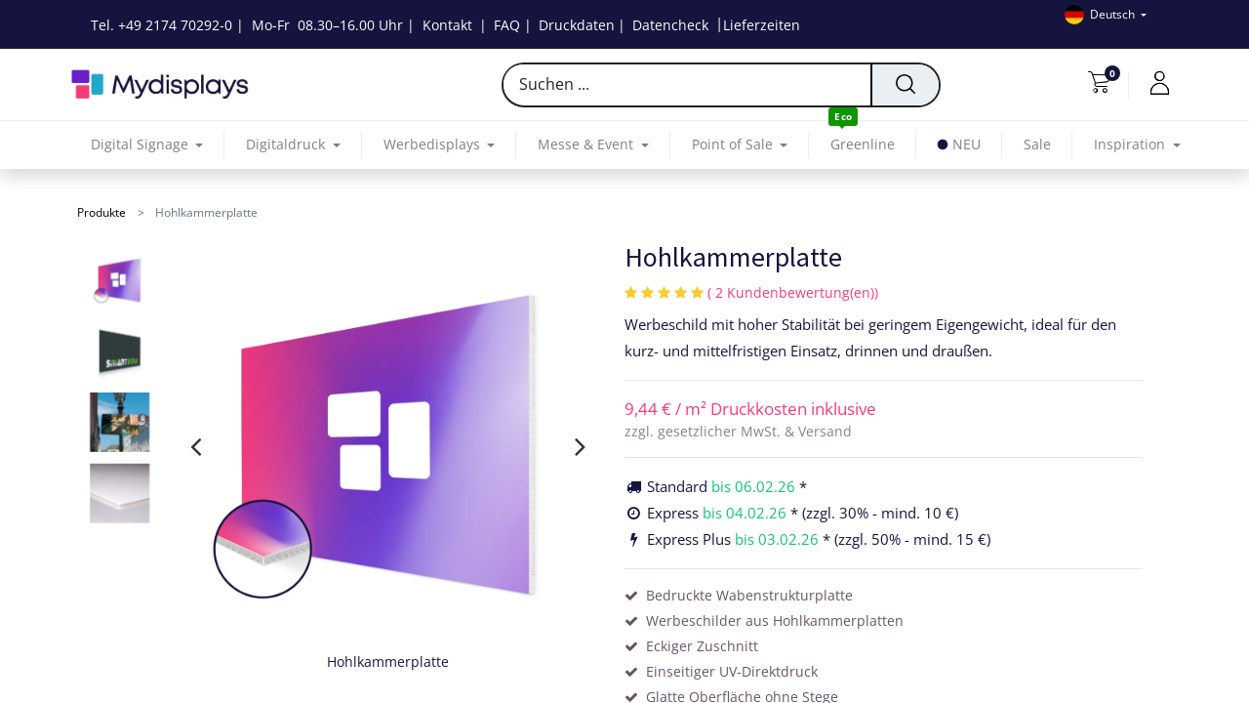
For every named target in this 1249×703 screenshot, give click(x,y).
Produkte (101, 212)
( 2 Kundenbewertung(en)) (792, 292)
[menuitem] (862, 145)
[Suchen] (904, 84)
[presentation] (196, 446)
